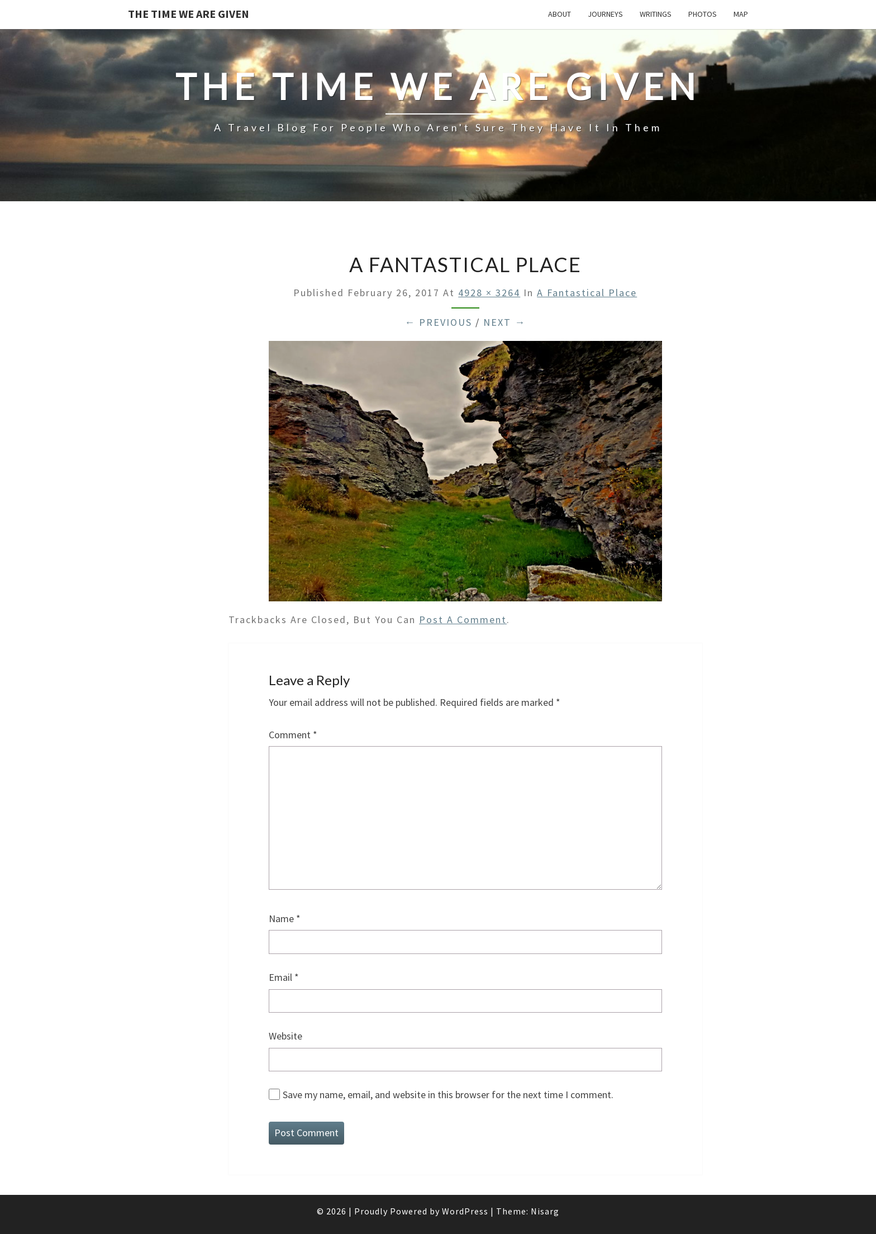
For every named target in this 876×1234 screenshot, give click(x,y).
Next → (504, 322)
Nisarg (545, 1211)
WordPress (465, 1211)
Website (285, 1035)
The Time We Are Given (188, 14)
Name (285, 918)
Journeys (605, 14)
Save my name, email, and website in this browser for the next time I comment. (448, 1094)
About (559, 14)
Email (284, 977)
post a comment (463, 619)
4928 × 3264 (489, 292)
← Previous (438, 322)
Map (741, 14)
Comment (293, 734)
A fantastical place (587, 292)
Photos (702, 14)
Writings (656, 14)
